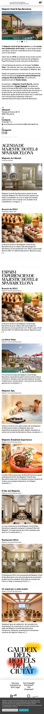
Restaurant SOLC (10, 540)
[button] (17, 41)
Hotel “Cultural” (21, 86)
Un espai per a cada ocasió (15, 589)
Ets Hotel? (28, 685)
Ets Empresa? (28, 688)
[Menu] (40, 2)
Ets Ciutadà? (29, 683)
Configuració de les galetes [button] (10, 710)
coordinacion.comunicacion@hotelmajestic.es (21, 124)
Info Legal (15, 687)
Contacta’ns (15, 685)
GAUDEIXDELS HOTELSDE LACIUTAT (22, 660)
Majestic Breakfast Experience (17, 440)
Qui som (15, 683)
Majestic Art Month (11, 158)
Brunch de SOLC (10, 209)
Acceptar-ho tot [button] (24, 710)
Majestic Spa (8, 390)
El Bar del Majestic (11, 491)
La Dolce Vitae (9, 339)
